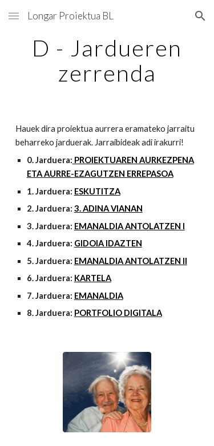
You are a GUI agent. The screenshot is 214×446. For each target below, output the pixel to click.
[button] (13, 15)
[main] (107, 60)
